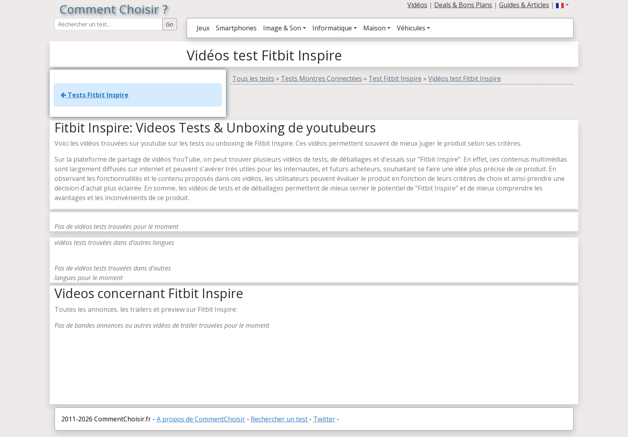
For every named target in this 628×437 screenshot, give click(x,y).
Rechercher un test (279, 419)
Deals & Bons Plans (463, 4)
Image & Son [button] (282, 28)
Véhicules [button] (411, 28)
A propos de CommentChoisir (201, 419)
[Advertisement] (468, 348)
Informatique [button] (332, 28)
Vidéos (417, 4)
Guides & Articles (524, 4)
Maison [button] (374, 28)
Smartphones (236, 28)
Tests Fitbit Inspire (94, 94)
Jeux (203, 28)
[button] (562, 4)
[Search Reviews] (108, 24)
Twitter (324, 419)
